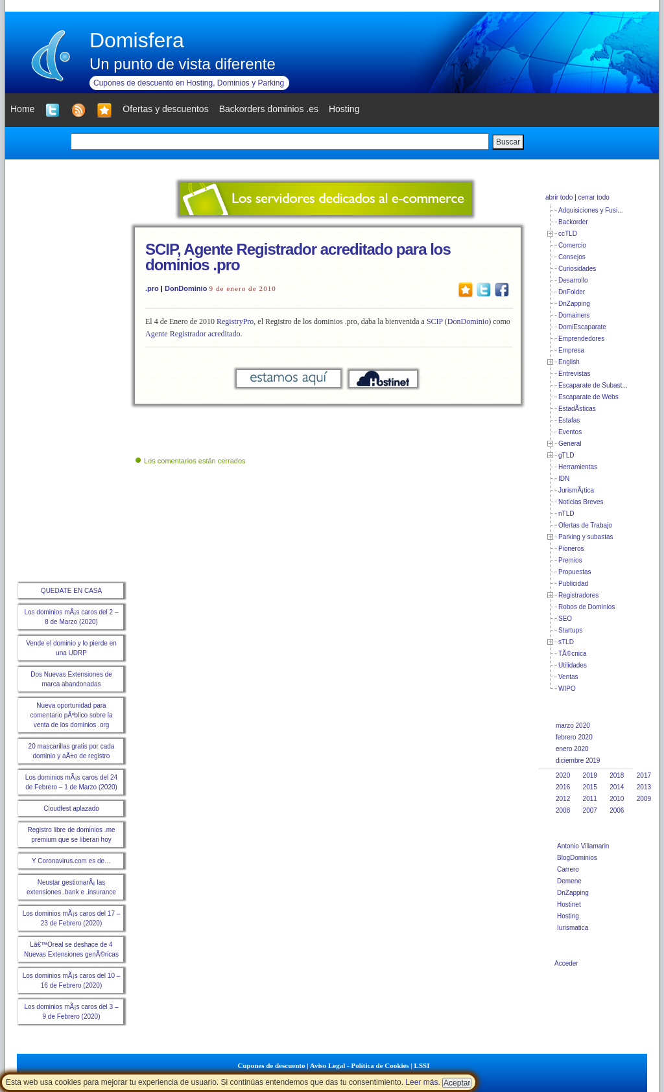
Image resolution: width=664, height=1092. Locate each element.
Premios (570, 560)
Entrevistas (574, 373)
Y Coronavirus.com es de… (71, 861)
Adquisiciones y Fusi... (590, 210)
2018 (617, 775)
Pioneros (571, 548)
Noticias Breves (580, 501)
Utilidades (572, 665)
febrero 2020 (574, 737)
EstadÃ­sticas (577, 408)
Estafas (569, 420)
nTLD (566, 513)
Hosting (568, 916)
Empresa (571, 350)
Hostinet (569, 904)
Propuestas (574, 571)
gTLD (566, 455)
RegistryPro (235, 321)
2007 (590, 810)
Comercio (572, 245)
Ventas (568, 676)
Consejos (572, 257)
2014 (617, 787)
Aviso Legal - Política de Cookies (359, 1065)
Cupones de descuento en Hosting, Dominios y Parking (188, 82)
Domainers (573, 315)
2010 (617, 798)
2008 (563, 810)
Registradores (578, 595)
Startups (570, 630)
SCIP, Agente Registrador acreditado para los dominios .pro (298, 256)
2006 (617, 810)
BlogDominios (577, 857)
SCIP (435, 321)
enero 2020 (572, 748)
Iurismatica (572, 927)
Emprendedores (581, 338)
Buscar (508, 141)
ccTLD (567, 233)
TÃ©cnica (572, 653)
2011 (590, 798)
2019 (590, 775)
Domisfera (136, 40)
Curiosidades (577, 268)
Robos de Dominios (586, 606)
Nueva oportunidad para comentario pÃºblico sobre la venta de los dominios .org (71, 715)
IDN (563, 478)
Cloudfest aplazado (71, 808)
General (570, 443)
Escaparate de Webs (588, 397)
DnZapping (574, 303)
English (569, 362)
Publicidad (573, 583)
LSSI (422, 1065)
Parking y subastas (585, 536)
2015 (590, 787)
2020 (563, 775)
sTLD (566, 641)
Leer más (421, 1082)
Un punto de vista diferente (182, 64)
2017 (644, 775)
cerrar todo (593, 197)
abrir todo (559, 197)
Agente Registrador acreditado (193, 333)
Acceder (566, 963)
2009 (644, 798)
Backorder (573, 222)
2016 (563, 787)
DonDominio (186, 288)
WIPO (567, 688)
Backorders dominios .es (268, 109)
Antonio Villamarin (583, 846)
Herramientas (577, 466)
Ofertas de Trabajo (585, 525)
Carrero (568, 869)
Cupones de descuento (271, 1065)
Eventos (570, 432)
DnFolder (571, 292)
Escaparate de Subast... (593, 385)
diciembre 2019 (578, 760)
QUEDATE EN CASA (71, 590)
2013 (644, 787)
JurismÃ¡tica (576, 490)
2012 (563, 798)
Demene (569, 881)
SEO (565, 618)
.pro (152, 288)
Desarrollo (573, 280)
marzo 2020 (573, 725)
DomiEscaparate (582, 327)
